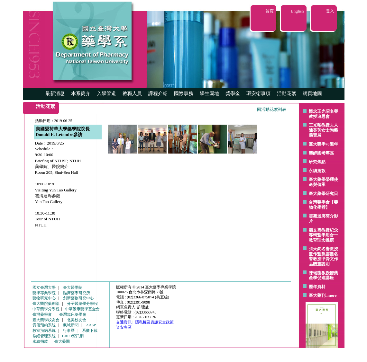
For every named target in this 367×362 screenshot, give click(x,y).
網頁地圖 (312, 93)
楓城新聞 (70, 325)
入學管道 (106, 93)
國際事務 (183, 93)
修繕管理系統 (44, 336)
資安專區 (124, 327)
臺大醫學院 (72, 287)
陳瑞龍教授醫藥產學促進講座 (323, 275)
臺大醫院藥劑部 (46, 303)
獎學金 (232, 93)
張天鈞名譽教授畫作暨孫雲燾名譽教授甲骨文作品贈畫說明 (323, 256)
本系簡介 (80, 93)
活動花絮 (286, 93)
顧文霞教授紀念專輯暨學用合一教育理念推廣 (323, 235)
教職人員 (132, 93)
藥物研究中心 (44, 298)
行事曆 (69, 330)
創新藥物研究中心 (78, 298)
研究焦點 (317, 161)
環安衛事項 (258, 93)
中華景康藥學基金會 (82, 309)
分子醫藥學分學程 (82, 303)
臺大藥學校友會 (46, 320)
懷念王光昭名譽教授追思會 (323, 114)
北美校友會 (76, 320)
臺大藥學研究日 (323, 193)
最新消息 (55, 93)
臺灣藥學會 (42, 314)
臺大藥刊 (317, 295)
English (297, 11)
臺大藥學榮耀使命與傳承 (323, 182)
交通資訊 (124, 322)
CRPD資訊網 (73, 336)
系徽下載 (89, 330)
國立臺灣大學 (44, 287)
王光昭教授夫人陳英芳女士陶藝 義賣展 (323, 130)
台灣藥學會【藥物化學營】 (323, 205)
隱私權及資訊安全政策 (154, 322)
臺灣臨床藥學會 (72, 314)
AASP (91, 325)
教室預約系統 (44, 330)
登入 (330, 11)
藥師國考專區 (321, 153)
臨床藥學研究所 (76, 293)
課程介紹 (158, 93)
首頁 (269, 11)
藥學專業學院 (44, 293)
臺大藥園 (62, 341)
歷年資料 (317, 286)
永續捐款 (317, 170)
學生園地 (209, 93)
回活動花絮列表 (271, 109)
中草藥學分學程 (46, 309)
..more (331, 295)
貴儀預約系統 (44, 325)
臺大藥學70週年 (323, 144)
